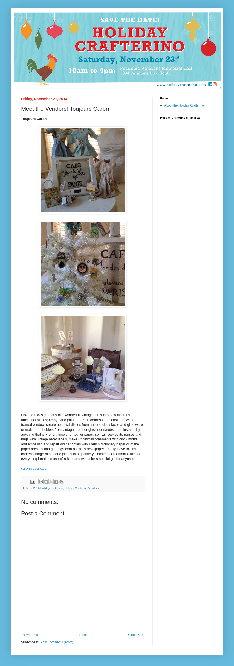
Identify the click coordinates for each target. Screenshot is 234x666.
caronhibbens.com (35, 468)
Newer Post (30, 635)
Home (83, 635)
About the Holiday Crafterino (184, 105)
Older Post (135, 635)
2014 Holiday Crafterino (48, 488)
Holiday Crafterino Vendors (82, 488)
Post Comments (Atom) (56, 642)
